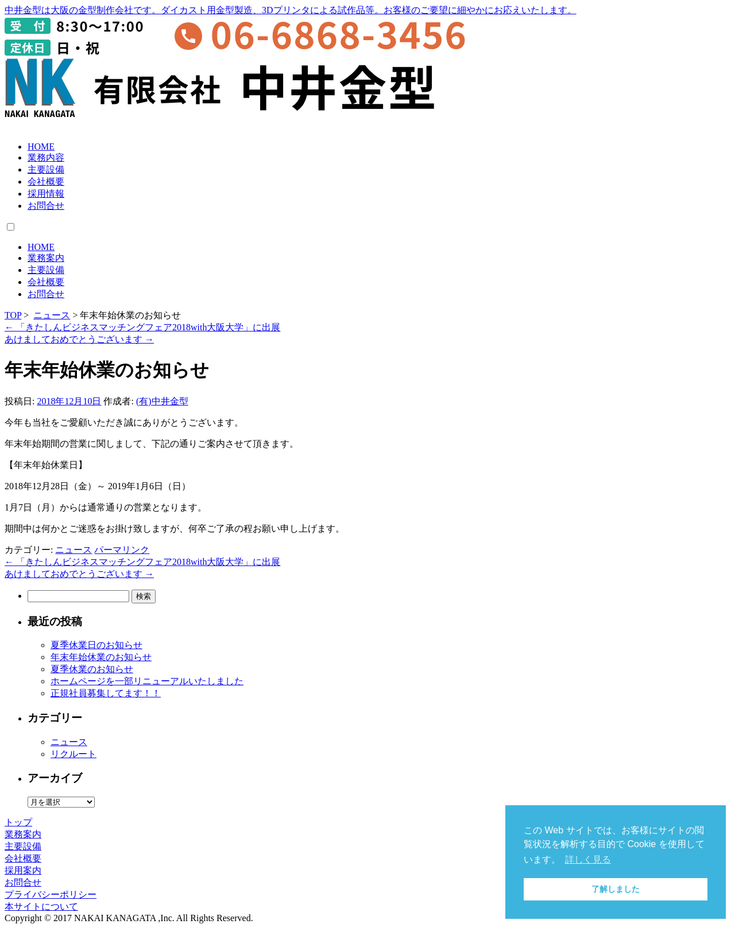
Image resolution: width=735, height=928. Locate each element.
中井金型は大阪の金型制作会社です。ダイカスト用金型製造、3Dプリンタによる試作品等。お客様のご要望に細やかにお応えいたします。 (291, 10)
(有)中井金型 (162, 401)
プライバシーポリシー (50, 894)
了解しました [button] (615, 889)
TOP (13, 315)
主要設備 (46, 169)
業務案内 (46, 258)
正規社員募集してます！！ (106, 693)
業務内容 (46, 157)
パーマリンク (121, 550)
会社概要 (46, 181)
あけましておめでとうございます (79, 339)
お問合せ (46, 205)
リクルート (73, 754)
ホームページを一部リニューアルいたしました (147, 681)
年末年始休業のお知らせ (101, 657)
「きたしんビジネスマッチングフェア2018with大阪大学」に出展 (142, 327)
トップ (18, 822)
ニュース (51, 315)
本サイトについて (41, 906)
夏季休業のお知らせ (92, 669)
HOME (41, 146)
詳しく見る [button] (588, 859)
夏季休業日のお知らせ (96, 645)
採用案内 (23, 870)
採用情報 (46, 193)
